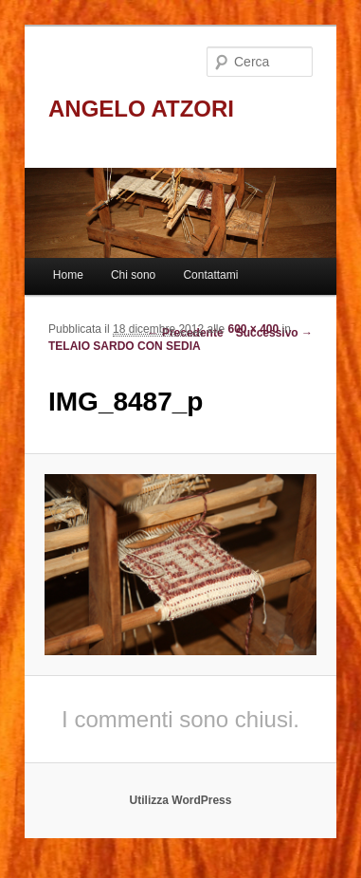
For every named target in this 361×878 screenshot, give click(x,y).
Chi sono (133, 275)
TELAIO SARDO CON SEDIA (124, 346)
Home (68, 275)
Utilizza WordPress (181, 800)
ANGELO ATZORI (141, 108)
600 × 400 (254, 329)
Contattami (210, 275)
